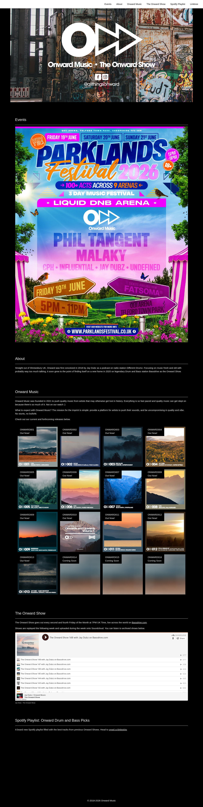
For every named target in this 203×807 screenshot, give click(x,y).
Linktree (194, 4)
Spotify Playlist (177, 4)
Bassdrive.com (139, 622)
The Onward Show (156, 4)
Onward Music (134, 4)
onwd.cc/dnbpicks (118, 729)
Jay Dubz (18, 703)
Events (107, 4)
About (119, 4)
